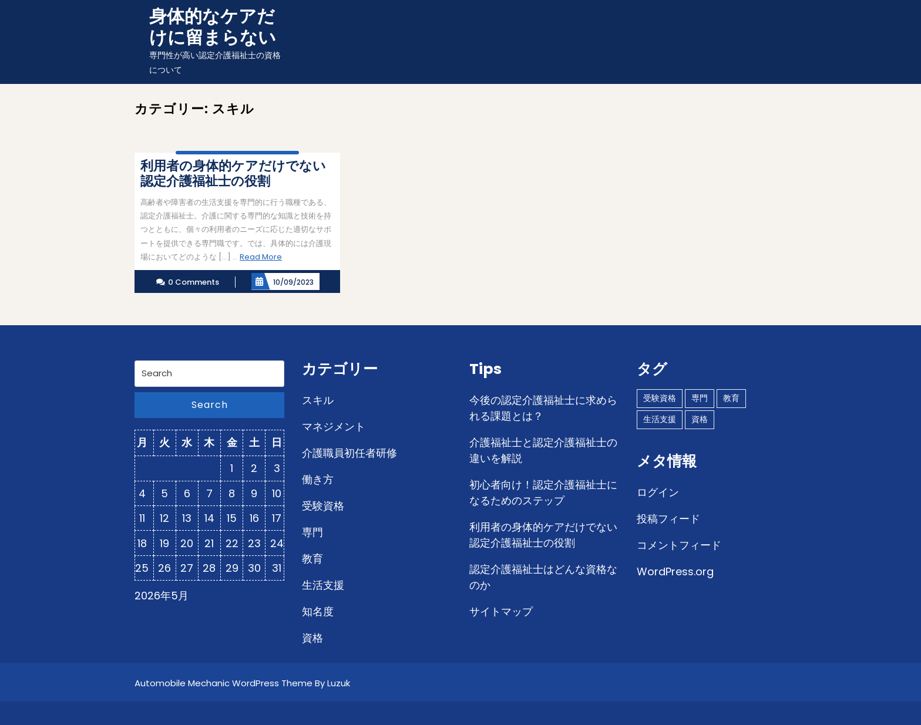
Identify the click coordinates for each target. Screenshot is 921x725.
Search (209, 405)
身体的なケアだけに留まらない (212, 27)
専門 (312, 532)
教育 (312, 558)
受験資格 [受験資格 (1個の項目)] (659, 398)
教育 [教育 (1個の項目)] (731, 398)
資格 (312, 637)
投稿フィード (668, 518)
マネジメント (333, 426)
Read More (261, 256)
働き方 (318, 479)
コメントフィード (679, 545)
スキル (318, 400)
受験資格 (323, 505)
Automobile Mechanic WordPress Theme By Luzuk (242, 683)
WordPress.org (675, 571)
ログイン (658, 492)
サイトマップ (501, 611)
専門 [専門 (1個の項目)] (699, 398)
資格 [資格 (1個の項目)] (699, 419)
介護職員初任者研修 (349, 453)
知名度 (318, 611)
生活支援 (323, 585)
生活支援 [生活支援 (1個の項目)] (659, 419)
